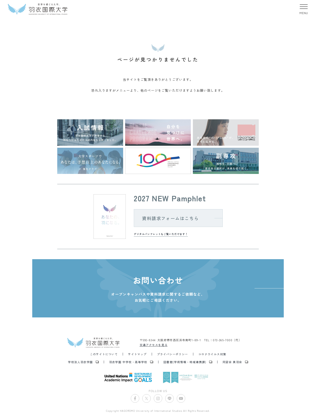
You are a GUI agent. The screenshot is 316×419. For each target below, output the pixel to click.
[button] (303, 9)
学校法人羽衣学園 (80, 362)
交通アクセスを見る (154, 345)
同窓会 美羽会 (232, 362)
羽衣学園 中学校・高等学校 (128, 362)
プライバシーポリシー (172, 354)
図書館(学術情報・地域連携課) (184, 362)
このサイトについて (104, 354)
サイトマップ (137, 354)
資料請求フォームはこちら (170, 218)
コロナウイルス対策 (212, 354)
